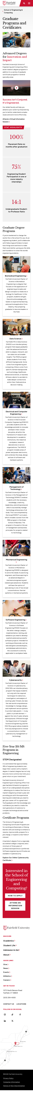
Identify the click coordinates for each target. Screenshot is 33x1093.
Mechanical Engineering (16, 559)
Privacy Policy (8, 1078)
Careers (6, 980)
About (6, 954)
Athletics (7, 976)
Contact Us (8, 1004)
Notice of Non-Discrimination (14, 1086)
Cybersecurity (15, 680)
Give (5, 964)
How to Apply (15, 896)
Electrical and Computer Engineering (16, 412)
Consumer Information (11, 1082)
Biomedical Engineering (15, 276)
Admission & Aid (11, 950)
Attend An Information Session (15, 905)
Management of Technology (16, 488)
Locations (21, 1004)
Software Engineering (15, 620)
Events (6, 972)
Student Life (9, 945)
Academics (8, 940)
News (5, 968)
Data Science (15, 338)
